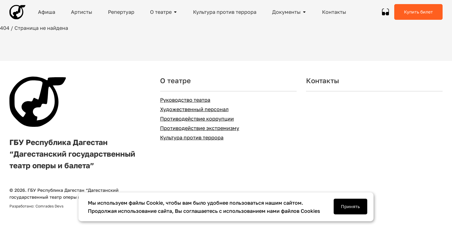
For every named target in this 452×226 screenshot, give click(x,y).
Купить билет (418, 11)
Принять (350, 206)
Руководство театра (185, 100)
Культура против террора (191, 137)
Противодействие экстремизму (199, 128)
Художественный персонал (194, 109)
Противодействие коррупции (197, 118)
